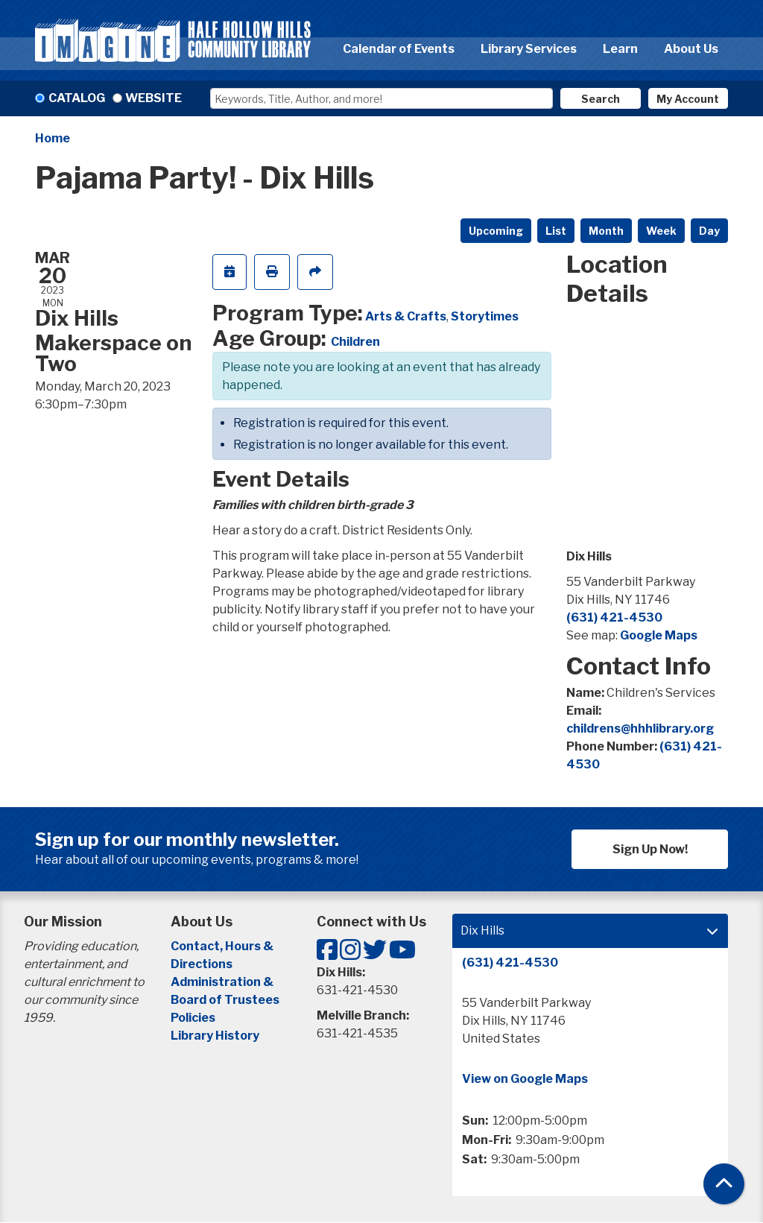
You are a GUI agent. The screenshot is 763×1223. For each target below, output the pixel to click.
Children (355, 342)
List (555, 230)
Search (600, 98)
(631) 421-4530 (614, 617)
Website (153, 98)
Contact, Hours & (223, 946)
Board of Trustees (225, 1000)
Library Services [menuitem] (529, 49)
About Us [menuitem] (691, 49)
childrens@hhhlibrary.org (640, 728)
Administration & (223, 982)
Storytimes (485, 316)
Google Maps (658, 635)
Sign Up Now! (650, 849)
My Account (687, 98)
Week (661, 230)
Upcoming (496, 230)
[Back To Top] (723, 1183)
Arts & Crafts (405, 316)
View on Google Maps (525, 1079)
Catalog (76, 98)
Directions (201, 964)
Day (709, 230)
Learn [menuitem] (620, 49)
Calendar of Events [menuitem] (399, 49)
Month (606, 230)
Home (52, 138)
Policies (193, 1018)
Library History (215, 1035)
